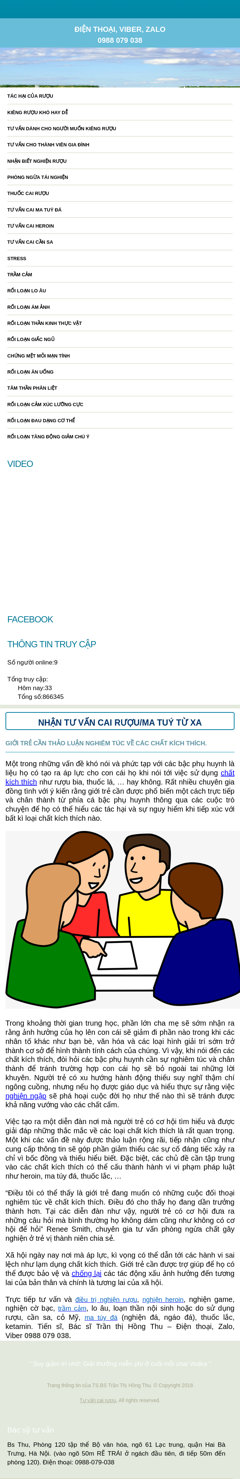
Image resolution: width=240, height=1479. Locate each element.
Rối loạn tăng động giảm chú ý (48, 436)
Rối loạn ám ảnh (28, 307)
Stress (16, 258)
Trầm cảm (19, 274)
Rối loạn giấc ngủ (31, 339)
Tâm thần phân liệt (32, 388)
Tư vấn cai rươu (98, 1400)
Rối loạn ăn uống (30, 372)
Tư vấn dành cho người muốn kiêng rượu (61, 128)
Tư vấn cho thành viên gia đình (48, 144)
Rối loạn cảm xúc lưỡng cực (45, 404)
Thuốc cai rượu (28, 193)
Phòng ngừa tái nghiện (37, 177)
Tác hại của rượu (30, 96)
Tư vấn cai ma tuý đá (34, 210)
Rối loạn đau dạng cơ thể (41, 420)
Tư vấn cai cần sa (30, 242)
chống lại (87, 1273)
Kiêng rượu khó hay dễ (37, 112)
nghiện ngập (25, 1096)
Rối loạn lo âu (26, 290)
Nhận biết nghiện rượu (37, 161)
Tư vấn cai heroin (30, 226)
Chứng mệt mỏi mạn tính (38, 356)
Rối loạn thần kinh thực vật (44, 323)
